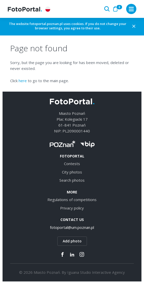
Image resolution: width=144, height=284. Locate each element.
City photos (72, 172)
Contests (72, 163)
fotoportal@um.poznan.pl (72, 227)
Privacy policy (72, 208)
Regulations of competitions (72, 199)
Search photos (72, 180)
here (23, 80)
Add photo (72, 241)
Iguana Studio (79, 272)
